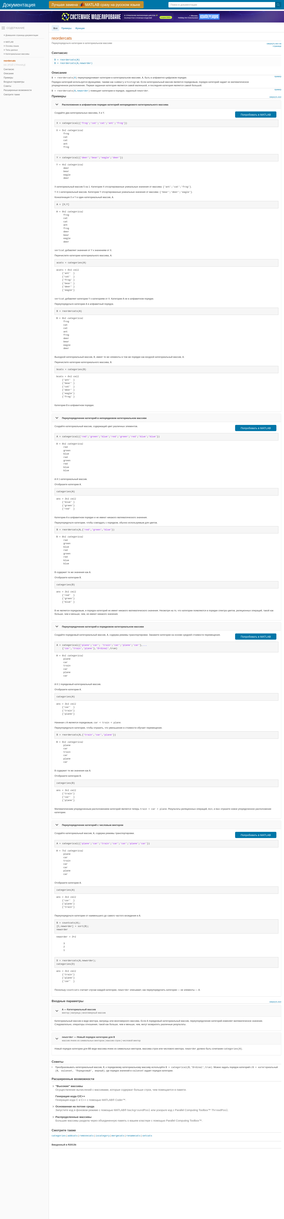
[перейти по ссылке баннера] (96, 4)
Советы (7, 86)
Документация (19, 5)
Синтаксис (9, 69)
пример (277, 76)
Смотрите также (12, 94)
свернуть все (275, 97)
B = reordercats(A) (67, 59)
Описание (9, 73)
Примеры (8, 77)
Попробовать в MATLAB (256, 114)
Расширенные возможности (18, 90)
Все (55, 28)
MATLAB (9, 42)
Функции (80, 28)
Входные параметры (14, 82)
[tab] (166, 104)
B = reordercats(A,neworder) (73, 63)
